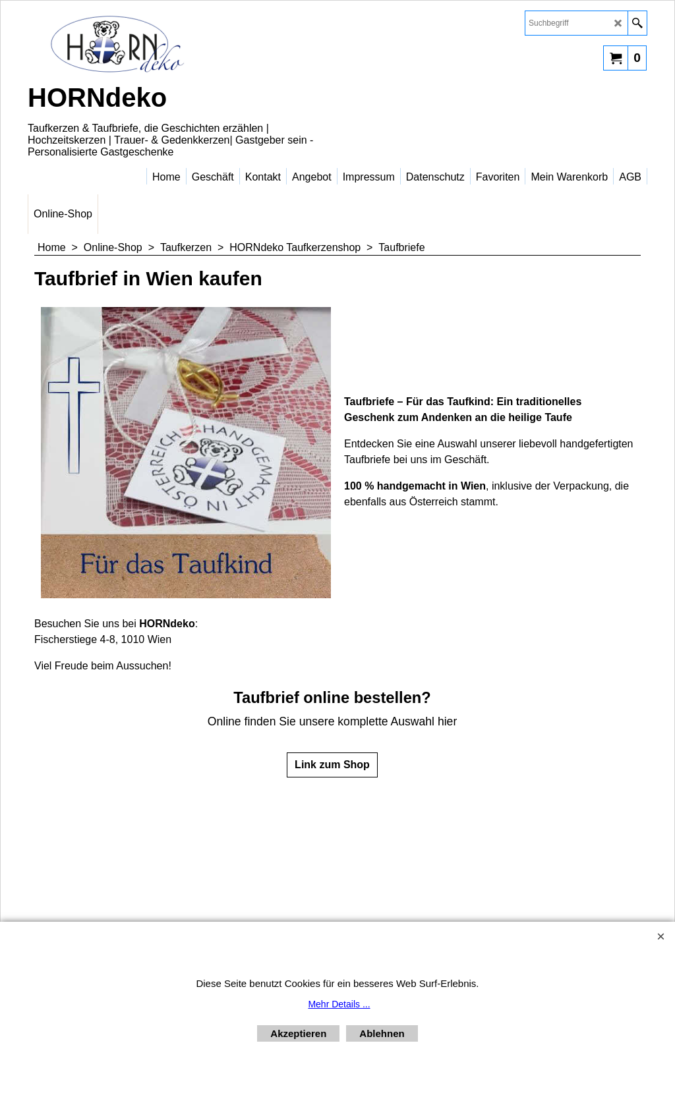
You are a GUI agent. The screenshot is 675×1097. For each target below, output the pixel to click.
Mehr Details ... (339, 1004)
